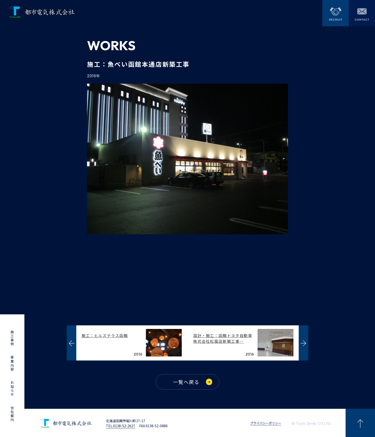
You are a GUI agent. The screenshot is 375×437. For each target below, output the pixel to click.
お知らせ (12, 389)
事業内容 (12, 363)
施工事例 (12, 338)
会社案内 (12, 414)
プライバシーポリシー (265, 422)
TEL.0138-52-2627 (120, 424)
